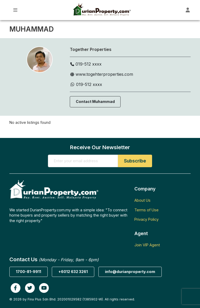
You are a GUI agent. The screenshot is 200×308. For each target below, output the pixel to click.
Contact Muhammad (95, 101)
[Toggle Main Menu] (15, 10)
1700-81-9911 (28, 271)
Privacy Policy (146, 219)
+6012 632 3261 (73, 271)
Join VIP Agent (147, 245)
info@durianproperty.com (130, 271)
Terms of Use (146, 210)
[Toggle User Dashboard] (188, 10)
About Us (142, 200)
